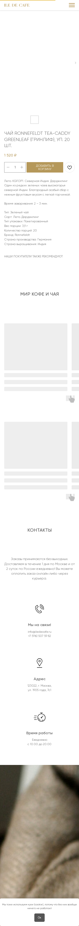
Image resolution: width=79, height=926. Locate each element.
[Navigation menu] (72, 5)
